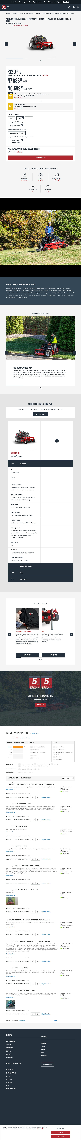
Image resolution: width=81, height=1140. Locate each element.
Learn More (18, 98)
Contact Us (9, 1079)
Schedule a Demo (40, 158)
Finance (43, 1046)
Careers (8, 1076)
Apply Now (45, 75)
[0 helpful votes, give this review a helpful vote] (33, 797)
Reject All (60, 1132)
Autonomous (9, 1057)
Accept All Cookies (60, 1136)
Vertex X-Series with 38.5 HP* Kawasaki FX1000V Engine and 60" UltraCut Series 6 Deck (59, 13)
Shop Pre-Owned (47, 1064)
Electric (8, 1054)
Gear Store (9, 1082)
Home (8, 13)
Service (43, 1049)
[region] (40, 1132)
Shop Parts (66, 2)
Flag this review (46, 797)
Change (19, 152)
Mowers (15, 13)
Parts (42, 1053)
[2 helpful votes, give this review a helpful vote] (33, 961)
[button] (40, 463)
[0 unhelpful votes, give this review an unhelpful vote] (37, 797)
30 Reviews (17, 25)
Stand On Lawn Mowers (26, 13)
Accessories (44, 1056)
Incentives (43, 1043)
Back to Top (22, 1020)
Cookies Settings (60, 1128)
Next (56, 1020)
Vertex (38, 13)
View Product (27, 655)
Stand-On (8, 1051)
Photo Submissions (11, 1089)
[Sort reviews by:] (67, 778)
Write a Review (24, 25)
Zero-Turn (8, 1045)
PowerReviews (35, 733)
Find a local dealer (40, 414)
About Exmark (9, 1070)
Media (7, 1086)
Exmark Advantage (11, 1073)
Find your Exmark (10, 1041)
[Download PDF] (40, 705)
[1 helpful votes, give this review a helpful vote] (33, 839)
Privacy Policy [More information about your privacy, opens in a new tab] (40, 1129)
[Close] (78, 1132)
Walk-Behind (9, 1048)
